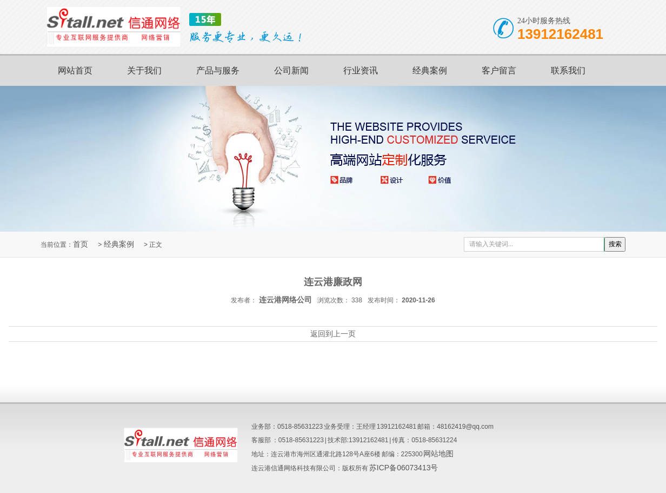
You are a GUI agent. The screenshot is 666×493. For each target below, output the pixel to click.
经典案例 (429, 70)
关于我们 (144, 70)
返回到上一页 (333, 333)
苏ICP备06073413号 (403, 467)
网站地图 (438, 453)
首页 (80, 244)
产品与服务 (217, 70)
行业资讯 (360, 70)
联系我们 (568, 70)
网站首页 (75, 70)
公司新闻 (291, 70)
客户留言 (499, 70)
